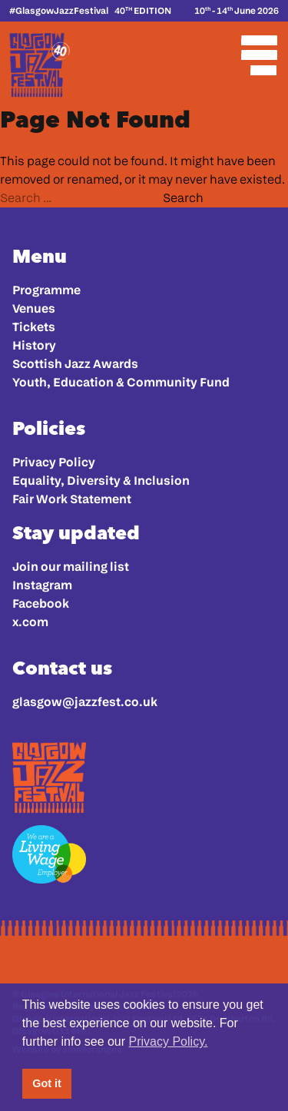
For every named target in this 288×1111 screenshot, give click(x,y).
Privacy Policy (53, 462)
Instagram (42, 585)
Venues (33, 308)
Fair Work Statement (71, 499)
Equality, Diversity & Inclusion (101, 480)
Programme (46, 290)
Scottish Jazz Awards (75, 364)
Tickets (33, 327)
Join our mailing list (70, 566)
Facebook (40, 603)
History (34, 345)
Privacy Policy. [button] (168, 1041)
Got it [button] (46, 1083)
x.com (30, 622)
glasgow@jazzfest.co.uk (84, 702)
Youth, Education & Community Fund (121, 382)
